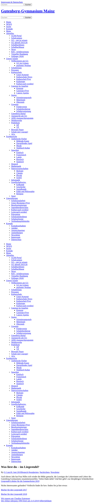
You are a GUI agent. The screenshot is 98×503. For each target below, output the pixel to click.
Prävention (15, 214)
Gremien (14, 104)
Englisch (19, 152)
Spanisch (20, 162)
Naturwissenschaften (19, 168)
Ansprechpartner (18, 230)
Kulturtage (20, 81)
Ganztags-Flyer (22, 91)
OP (17, 125)
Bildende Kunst (22, 141)
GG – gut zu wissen (19, 40)
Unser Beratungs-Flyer (20, 203)
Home (8, 22)
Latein (19, 157)
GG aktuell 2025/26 (19, 42)
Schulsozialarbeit (18, 201)
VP (17, 127)
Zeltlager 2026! (17, 56)
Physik (19, 175)
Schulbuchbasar (17, 47)
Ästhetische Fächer (19, 139)
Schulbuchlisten (17, 45)
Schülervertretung (23, 111)
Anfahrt (14, 228)
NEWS (9, 24)
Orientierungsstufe (24, 97)
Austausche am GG (19, 116)
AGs (13, 134)
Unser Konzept (22, 75)
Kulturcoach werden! (25, 84)
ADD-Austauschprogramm (22, 118)
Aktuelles (10, 33)
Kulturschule (16, 72)
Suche (8, 26)
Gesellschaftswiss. (18, 182)
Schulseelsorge (17, 219)
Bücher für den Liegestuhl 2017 (14, 490)
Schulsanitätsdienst (19, 217)
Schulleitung (16, 68)
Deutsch (14, 164)
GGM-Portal (16, 36)
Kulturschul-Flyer (23, 79)
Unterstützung (12, 198)
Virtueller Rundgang (19, 54)
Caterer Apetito (22, 93)
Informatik (15, 180)
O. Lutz (7, 472)
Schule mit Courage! (19, 132)
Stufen (14, 95)
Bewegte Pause (17, 130)
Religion (19, 194)
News (13, 49)
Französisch (21, 155)
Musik (19, 146)
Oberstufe (20, 102)
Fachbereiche (11, 136)
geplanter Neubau (23, 65)
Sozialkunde (21, 189)
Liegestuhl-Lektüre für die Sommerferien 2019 (20, 481)
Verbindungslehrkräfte (20, 221)
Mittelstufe (20, 100)
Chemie (19, 173)
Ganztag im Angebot (19, 86)
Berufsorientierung (19, 205)
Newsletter (15, 235)
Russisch (20, 159)
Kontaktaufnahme (18, 226)
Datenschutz (16, 239)
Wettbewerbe (16, 120)
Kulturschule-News (24, 77)
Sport (13, 196)
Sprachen (15, 150)
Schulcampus (16, 38)
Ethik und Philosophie (25, 191)
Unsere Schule (12, 59)
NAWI (19, 178)
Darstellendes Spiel (24, 143)
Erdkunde (20, 184)
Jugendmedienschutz (19, 207)
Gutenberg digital (18, 113)
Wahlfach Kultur (23, 148)
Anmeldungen (17, 233)
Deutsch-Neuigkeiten (30, 472)
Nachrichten (45, 472)
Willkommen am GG (19, 61)
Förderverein (21, 107)
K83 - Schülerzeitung (20, 52)
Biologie (19, 171)
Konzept (19, 88)
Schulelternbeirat (23, 109)
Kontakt (9, 29)
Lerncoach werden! (19, 212)
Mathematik (16, 166)
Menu (8, 31)
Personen (15, 70)
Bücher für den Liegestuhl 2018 (14, 494)
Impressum (15, 237)
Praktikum (15, 123)
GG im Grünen (22, 63)
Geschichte (20, 187)
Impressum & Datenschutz (12, 2)
